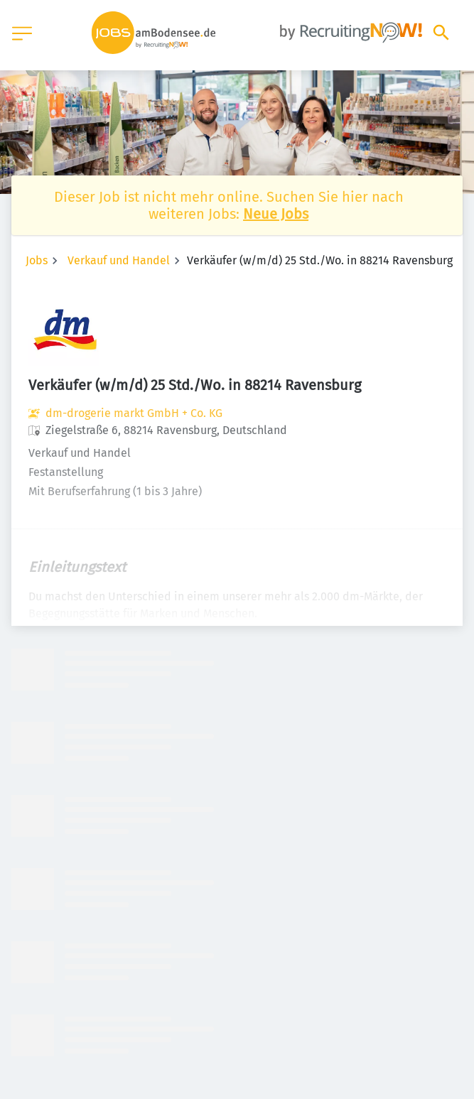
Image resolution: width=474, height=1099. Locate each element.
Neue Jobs (275, 213)
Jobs (37, 260)
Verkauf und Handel (119, 260)
